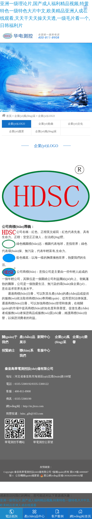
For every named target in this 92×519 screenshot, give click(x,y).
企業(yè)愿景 (16, 131)
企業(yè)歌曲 (46, 123)
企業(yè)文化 (75, 123)
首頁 (9, 116)
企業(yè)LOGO (46, 116)
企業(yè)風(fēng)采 (24, 116)
